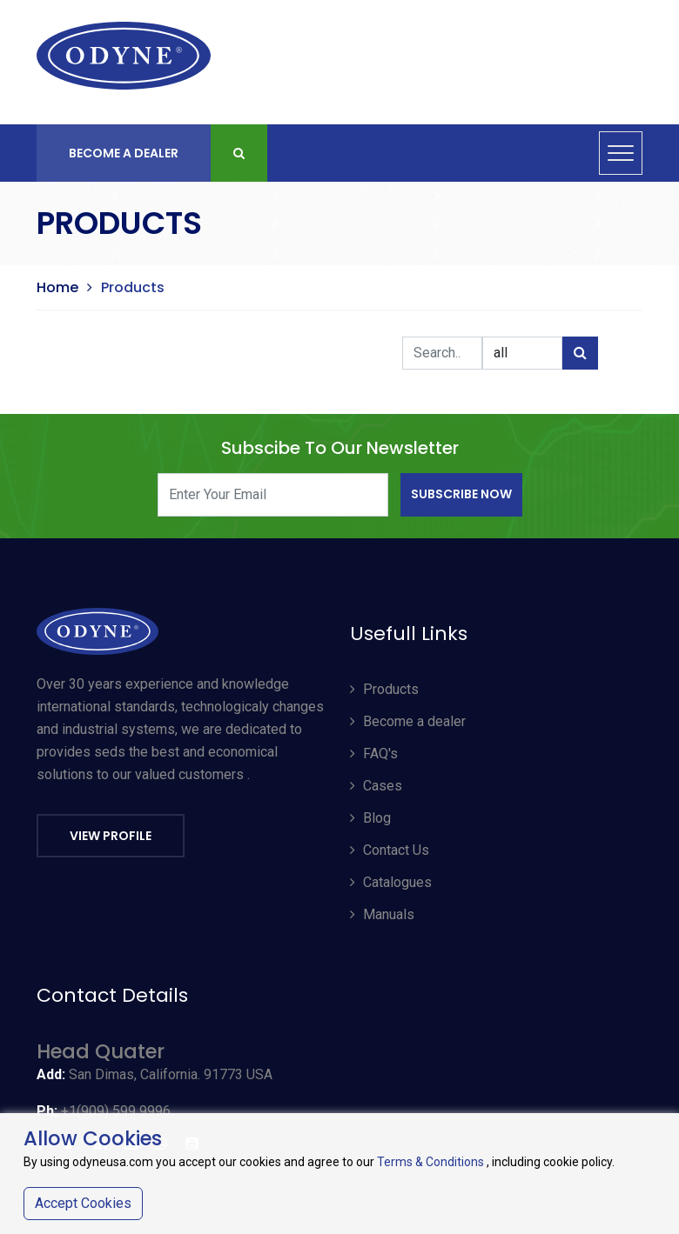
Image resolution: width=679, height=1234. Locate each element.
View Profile (110, 835)
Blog (370, 818)
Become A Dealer (123, 153)
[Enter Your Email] (273, 495)
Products (384, 689)
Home (57, 287)
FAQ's (374, 753)
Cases (376, 785)
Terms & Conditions (430, 1162)
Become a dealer (408, 721)
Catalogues (391, 882)
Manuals (382, 914)
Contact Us (389, 850)
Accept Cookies (83, 1203)
